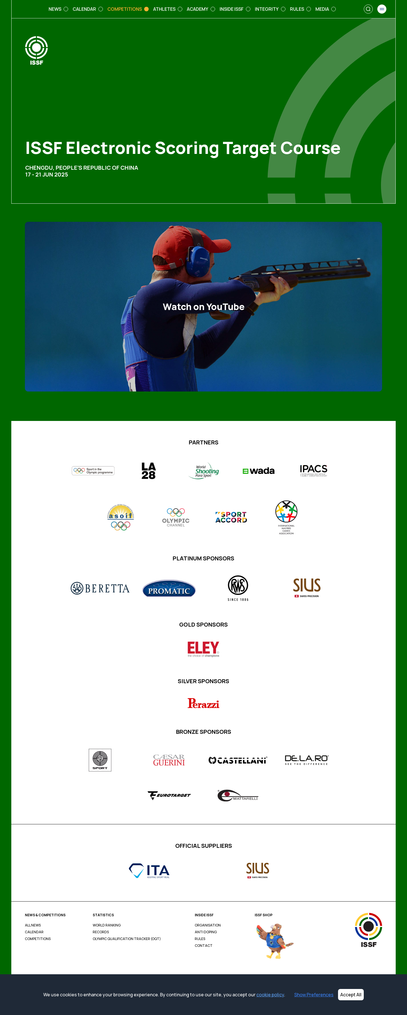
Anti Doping (206, 932)
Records (101, 932)
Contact (204, 945)
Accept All (350, 995)
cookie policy (270, 995)
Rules (200, 939)
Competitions (38, 939)
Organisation (208, 925)
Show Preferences (314, 995)
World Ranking (107, 925)
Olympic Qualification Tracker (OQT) (127, 939)
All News (33, 925)
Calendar (34, 932)
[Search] (368, 9)
